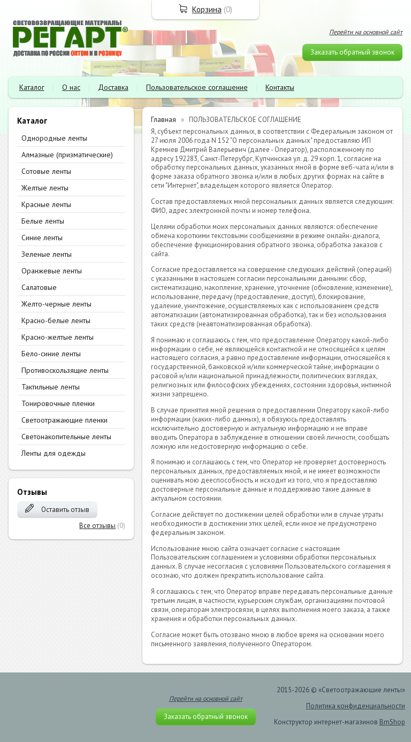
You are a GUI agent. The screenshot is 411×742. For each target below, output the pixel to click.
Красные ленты (46, 204)
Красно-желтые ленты (57, 337)
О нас (71, 87)
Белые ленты (42, 221)
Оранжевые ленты (51, 271)
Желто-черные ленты (56, 304)
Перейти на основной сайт (365, 32)
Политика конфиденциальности (355, 705)
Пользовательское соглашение (197, 87)
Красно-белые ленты (55, 320)
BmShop (392, 721)
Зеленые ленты (46, 254)
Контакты (279, 87)
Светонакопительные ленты (66, 436)
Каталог (31, 87)
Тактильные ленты (50, 387)
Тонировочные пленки (58, 403)
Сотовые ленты (46, 171)
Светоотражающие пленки (64, 420)
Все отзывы (97, 525)
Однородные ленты (54, 138)
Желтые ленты (44, 188)
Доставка (113, 87)
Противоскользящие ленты (65, 370)
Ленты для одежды (53, 453)
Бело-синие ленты (51, 353)
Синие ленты (42, 237)
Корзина (207, 9)
